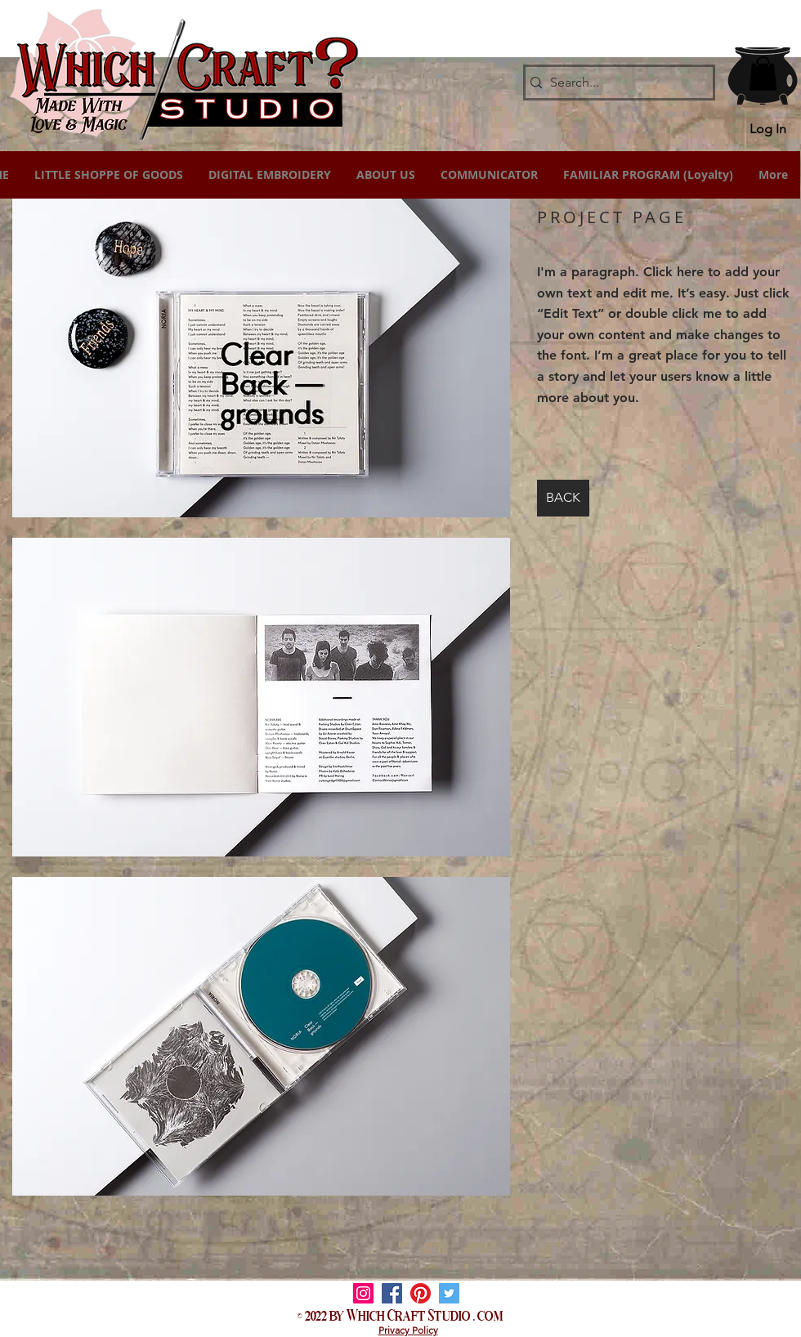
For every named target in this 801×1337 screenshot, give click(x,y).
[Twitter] (449, 1293)
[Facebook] (392, 1293)
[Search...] (614, 82)
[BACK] (563, 498)
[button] (763, 73)
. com (488, 1314)
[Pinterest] (420, 1293)
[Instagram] (363, 1293)
